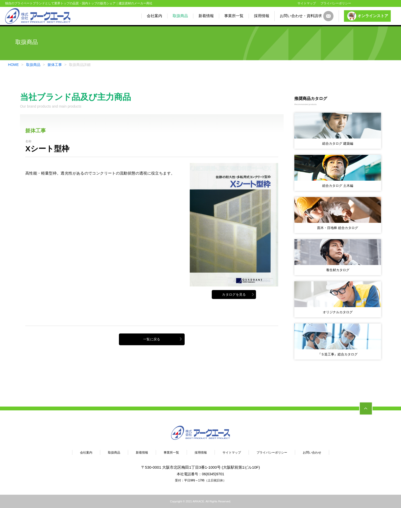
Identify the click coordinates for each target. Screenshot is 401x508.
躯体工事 (55, 65)
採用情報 (261, 16)
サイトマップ (306, 3)
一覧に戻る (151, 339)
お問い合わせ (312, 452)
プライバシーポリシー (335, 3)
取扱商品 (180, 16)
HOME (13, 65)
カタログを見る (234, 294)
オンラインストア (367, 15)
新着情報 (206, 16)
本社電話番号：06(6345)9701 (200, 474)
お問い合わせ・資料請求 (306, 16)
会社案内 (154, 16)
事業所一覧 (233, 16)
